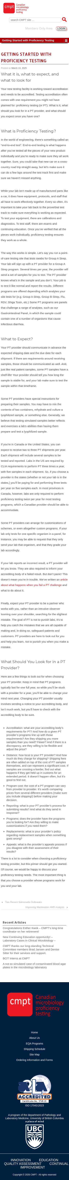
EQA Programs (34, 1043)
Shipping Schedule (34, 1049)
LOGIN (61, 28)
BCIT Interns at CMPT (18, 958)
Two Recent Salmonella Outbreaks (23, 902)
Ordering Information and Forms (34, 1060)
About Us (34, 1037)
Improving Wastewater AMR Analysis (45, 907)
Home (34, 1032)
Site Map (34, 1054)
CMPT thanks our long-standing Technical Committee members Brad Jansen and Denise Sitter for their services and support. (31, 949)
